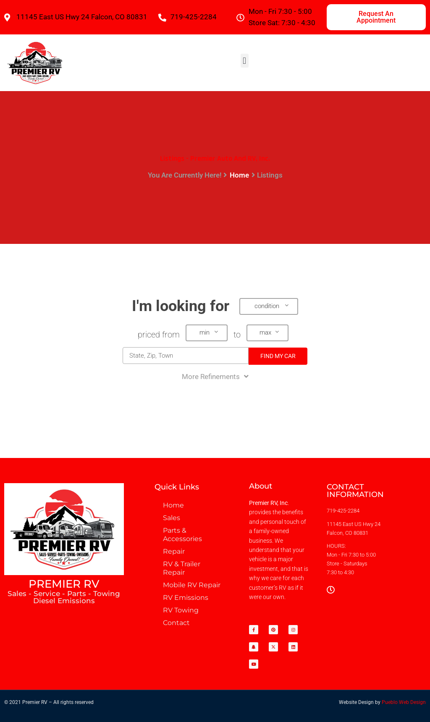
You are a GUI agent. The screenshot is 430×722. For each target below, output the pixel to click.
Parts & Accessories (182, 534)
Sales (171, 518)
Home (239, 175)
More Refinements (215, 376)
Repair (174, 551)
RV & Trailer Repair (181, 568)
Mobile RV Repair (191, 585)
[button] (245, 61)
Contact (176, 623)
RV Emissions (185, 598)
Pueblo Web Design (404, 702)
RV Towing (181, 610)
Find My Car (278, 356)
